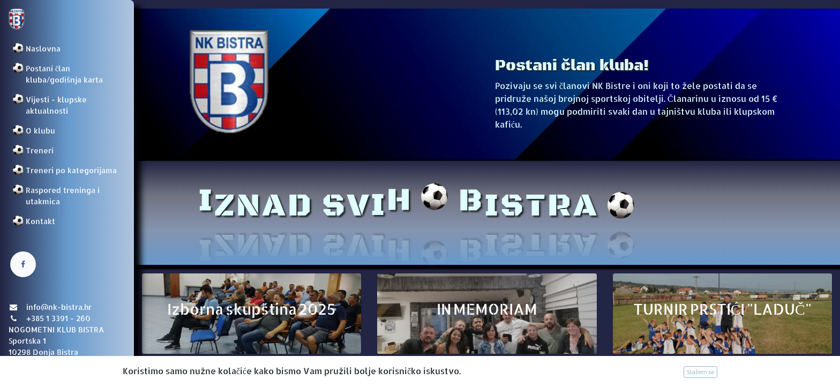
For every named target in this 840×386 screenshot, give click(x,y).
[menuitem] (67, 48)
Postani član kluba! (572, 65)
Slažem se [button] (700, 372)
